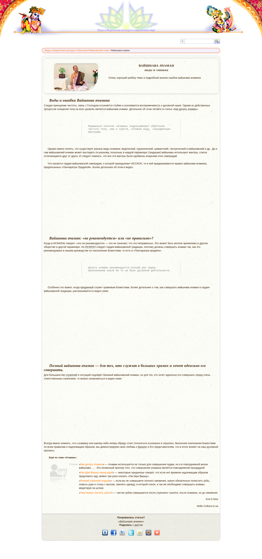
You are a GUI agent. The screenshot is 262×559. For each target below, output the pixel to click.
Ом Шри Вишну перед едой (96, 472)
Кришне (142, 446)
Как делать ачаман (185, 109)
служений (71, 374)
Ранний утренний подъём (95, 480)
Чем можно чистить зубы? (95, 492)
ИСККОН (90, 246)
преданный (87, 287)
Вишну (143, 476)
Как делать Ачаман (91, 464)
